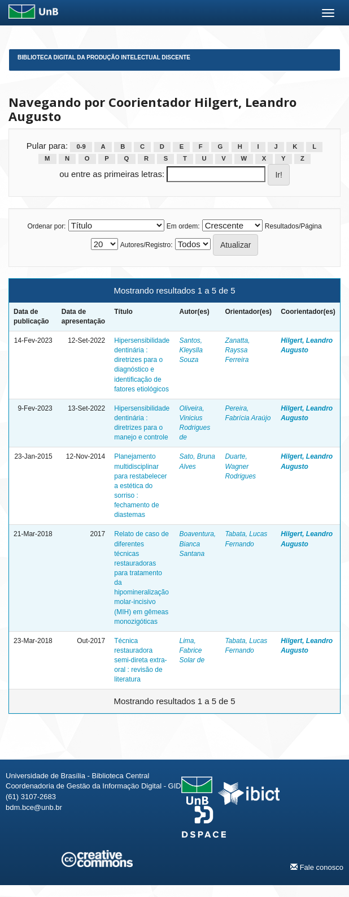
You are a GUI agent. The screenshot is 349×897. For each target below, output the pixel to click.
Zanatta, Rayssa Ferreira (237, 350)
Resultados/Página (293, 226)
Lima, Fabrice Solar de (191, 650)
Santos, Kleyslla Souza (190, 350)
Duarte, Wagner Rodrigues (240, 466)
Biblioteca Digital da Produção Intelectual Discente (104, 57)
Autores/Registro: (146, 245)
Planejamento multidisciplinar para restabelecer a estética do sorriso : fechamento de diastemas (140, 485)
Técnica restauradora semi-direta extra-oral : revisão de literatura (140, 660)
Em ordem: (183, 226)
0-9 (81, 146)
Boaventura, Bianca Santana (197, 543)
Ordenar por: (46, 226)
